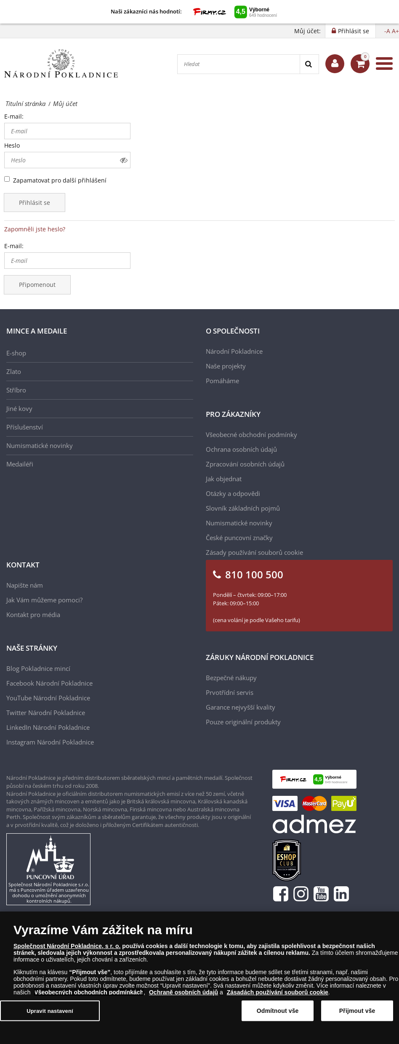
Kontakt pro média (33, 614)
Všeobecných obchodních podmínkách (89, 992)
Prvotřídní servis (229, 692)
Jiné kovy (19, 408)
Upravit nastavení (50, 1011)
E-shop (16, 353)
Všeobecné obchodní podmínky (251, 434)
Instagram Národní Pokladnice (50, 742)
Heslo (12, 145)
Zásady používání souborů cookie (254, 552)
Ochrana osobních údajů (241, 449)
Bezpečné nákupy (231, 677)
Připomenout (37, 285)
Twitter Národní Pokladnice (45, 712)
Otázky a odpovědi (233, 493)
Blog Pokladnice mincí (38, 668)
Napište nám (24, 585)
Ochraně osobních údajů (183, 992)
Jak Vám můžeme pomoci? (44, 600)
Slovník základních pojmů (243, 508)
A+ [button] (395, 31)
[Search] (309, 64)
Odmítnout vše (278, 1010)
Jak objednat (224, 478)
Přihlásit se (34, 203)
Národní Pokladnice (234, 351)
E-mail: (14, 116)
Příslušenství (24, 427)
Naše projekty (226, 366)
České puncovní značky (239, 537)
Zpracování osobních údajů (245, 464)
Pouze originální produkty (243, 722)
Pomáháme (222, 380)
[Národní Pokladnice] (61, 63)
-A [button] (387, 31)
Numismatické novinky (39, 445)
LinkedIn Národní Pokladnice (48, 727)
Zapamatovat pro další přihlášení (59, 180)
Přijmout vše (357, 1010)
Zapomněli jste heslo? (34, 229)
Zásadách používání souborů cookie (277, 992)
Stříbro (16, 390)
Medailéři (19, 464)
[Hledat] (239, 64)
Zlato (13, 371)
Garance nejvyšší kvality (240, 707)
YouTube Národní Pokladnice (48, 698)
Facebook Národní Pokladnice (49, 683)
